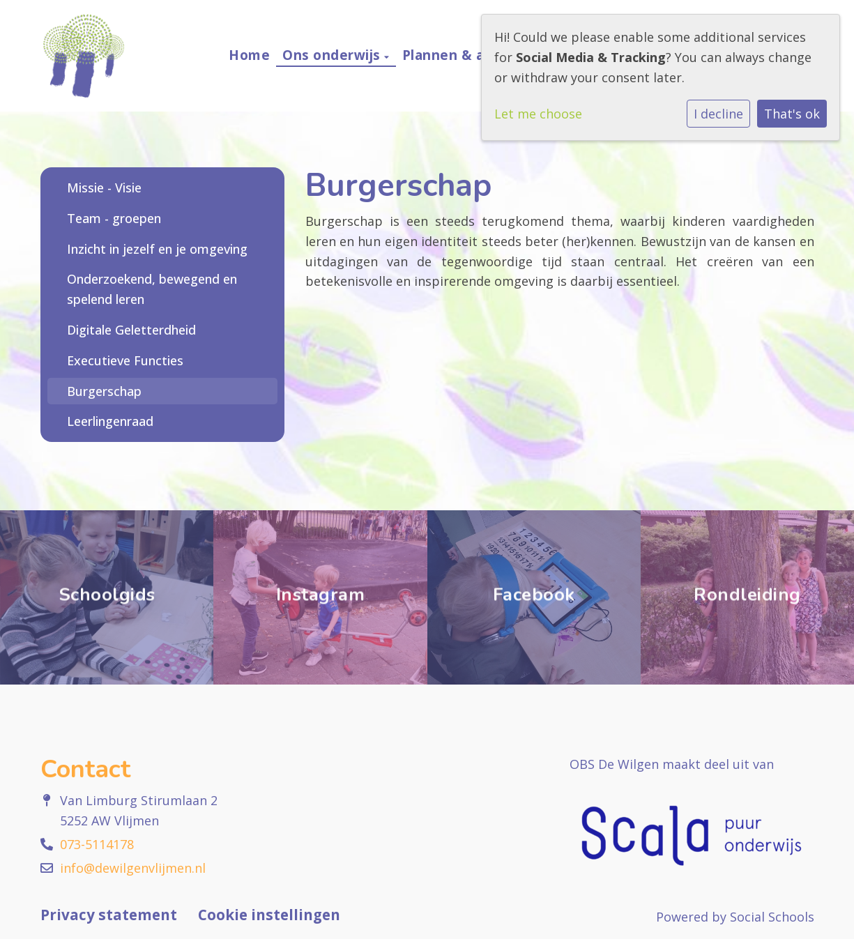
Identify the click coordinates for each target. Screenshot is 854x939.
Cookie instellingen (269, 915)
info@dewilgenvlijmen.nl (133, 868)
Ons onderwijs (333, 55)
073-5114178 (97, 844)
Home (249, 55)
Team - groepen (114, 218)
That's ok (792, 113)
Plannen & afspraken (476, 55)
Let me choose (538, 113)
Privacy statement (108, 915)
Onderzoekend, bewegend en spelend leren (152, 288)
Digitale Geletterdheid (131, 329)
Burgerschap (104, 391)
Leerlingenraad (110, 421)
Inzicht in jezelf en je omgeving (157, 249)
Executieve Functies (125, 360)
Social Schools (772, 916)
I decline (718, 113)
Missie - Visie (104, 187)
